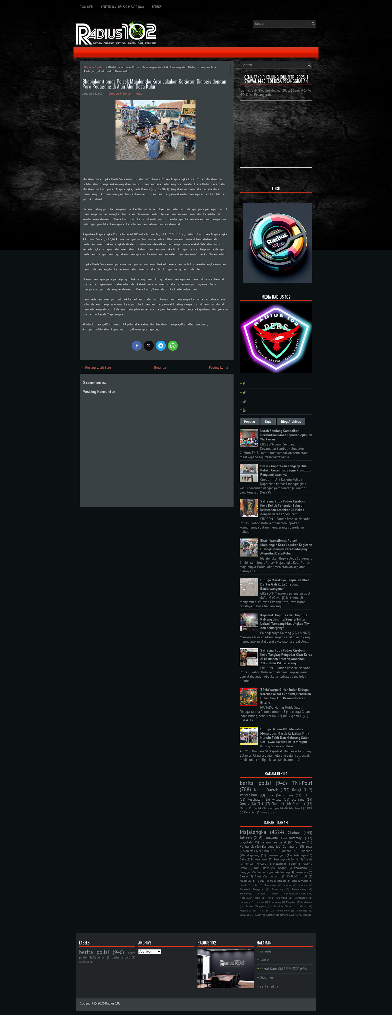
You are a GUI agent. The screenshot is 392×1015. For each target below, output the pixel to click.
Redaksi (157, 7)
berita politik (274, 808)
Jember (274, 893)
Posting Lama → (220, 367)
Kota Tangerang (277, 897)
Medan (303, 906)
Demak (250, 851)
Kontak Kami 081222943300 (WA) (122, 7)
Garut (264, 863)
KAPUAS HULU (297, 876)
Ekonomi (278, 804)
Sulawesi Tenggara (251, 889)
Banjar (294, 859)
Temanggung (287, 914)
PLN (260, 804)
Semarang (290, 846)
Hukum (307, 795)
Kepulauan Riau (250, 897)
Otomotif (298, 804)
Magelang (253, 855)
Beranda (160, 367)
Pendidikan (248, 794)
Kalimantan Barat (273, 842)
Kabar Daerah (266, 789)
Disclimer (86, 7)
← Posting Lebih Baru (96, 367)
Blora (258, 876)
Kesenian (250, 812)
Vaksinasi (84, 961)
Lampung (245, 902)
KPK (309, 808)
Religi (296, 789)
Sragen (300, 842)
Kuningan (285, 851)
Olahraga (298, 799)
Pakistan (263, 910)
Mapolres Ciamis (282, 906)
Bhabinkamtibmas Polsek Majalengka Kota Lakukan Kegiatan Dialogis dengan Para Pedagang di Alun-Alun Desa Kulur (154, 84)
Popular (249, 421)
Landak (260, 902)
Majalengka (253, 832)
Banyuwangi (299, 889)
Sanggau (246, 872)
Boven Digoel (265, 872)
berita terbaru (121, 957)
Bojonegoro (259, 859)
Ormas (244, 804)
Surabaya (280, 859)
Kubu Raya (261, 868)
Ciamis (308, 859)
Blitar (309, 846)
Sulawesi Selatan (265, 914)
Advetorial (295, 808)
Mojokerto (245, 910)
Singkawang (300, 880)
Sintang (285, 872)
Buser (270, 795)
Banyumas (301, 872)
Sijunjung (245, 914)
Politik (258, 808)
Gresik (243, 885)
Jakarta (246, 837)
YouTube (265, 812)
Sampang (303, 885)
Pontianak (247, 846)
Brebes (261, 893)
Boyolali (246, 842)
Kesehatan (255, 799)
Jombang (274, 876)
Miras (243, 808)
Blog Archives (291, 421)
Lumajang (275, 902)
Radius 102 (112, 1003)
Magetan (291, 902)
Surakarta (271, 838)
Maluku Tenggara (255, 906)
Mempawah (270, 885)
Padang (281, 868)
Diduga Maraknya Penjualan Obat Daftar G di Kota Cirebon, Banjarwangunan (284, 584)
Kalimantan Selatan (296, 893)
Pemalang (300, 868)
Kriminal (288, 795)
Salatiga (287, 885)
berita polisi (255, 783)
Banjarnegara (276, 855)
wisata (277, 799)
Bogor (293, 863)
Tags (268, 421)
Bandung (268, 846)
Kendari (249, 863)
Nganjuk (245, 880)
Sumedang (278, 889)
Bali (242, 859)
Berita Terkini (269, 986)
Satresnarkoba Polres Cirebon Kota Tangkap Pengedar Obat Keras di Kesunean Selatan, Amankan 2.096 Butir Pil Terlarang (286, 656)
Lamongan (301, 897)
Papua (260, 880)
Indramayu (295, 838)
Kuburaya (300, 855)
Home (88, 67)
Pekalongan (278, 880)
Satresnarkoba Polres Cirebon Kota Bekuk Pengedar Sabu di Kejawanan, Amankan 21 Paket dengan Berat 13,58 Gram (282, 507)
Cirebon (100, 67)
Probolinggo (282, 910)
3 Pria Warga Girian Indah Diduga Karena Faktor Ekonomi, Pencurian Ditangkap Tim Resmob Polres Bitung (285, 696)
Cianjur (267, 851)
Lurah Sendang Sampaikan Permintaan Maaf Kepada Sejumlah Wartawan (286, 435)
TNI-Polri (302, 783)
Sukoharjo (305, 851)
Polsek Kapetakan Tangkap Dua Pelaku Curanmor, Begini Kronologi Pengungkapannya (285, 470)
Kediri (255, 885)
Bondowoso (246, 893)
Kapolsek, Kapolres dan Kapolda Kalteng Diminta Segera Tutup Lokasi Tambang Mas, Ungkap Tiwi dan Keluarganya (285, 621)
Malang (278, 863)
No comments (132, 93)
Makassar (306, 902)
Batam (244, 876)
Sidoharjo (301, 910)
